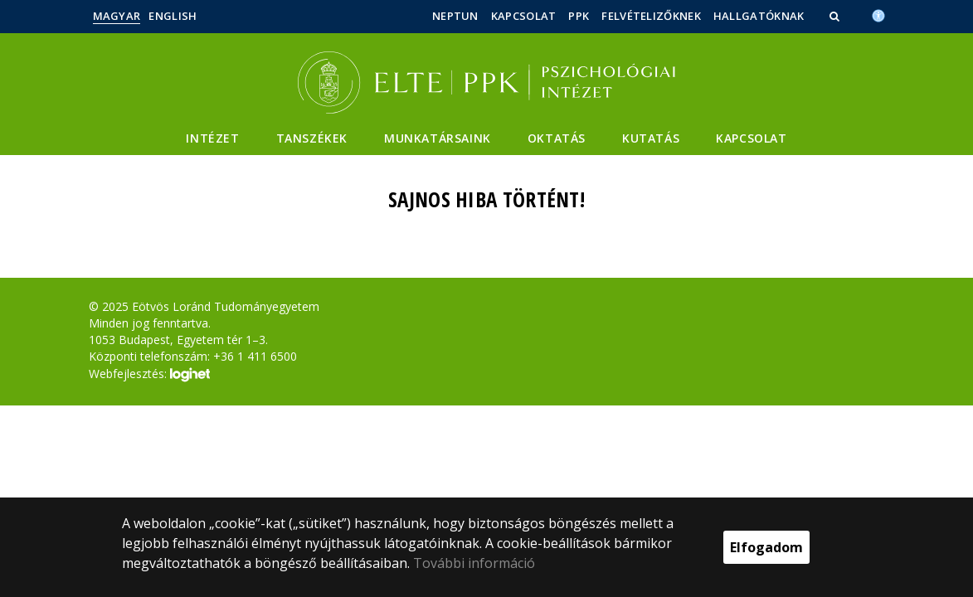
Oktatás (557, 138)
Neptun (455, 15)
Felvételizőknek (651, 15)
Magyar (117, 15)
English (172, 15)
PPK (578, 15)
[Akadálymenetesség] (878, 14)
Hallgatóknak (759, 15)
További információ (474, 563)
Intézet (212, 138)
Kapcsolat (524, 15)
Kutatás (650, 138)
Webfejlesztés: (149, 375)
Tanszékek (312, 138)
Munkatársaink (437, 138)
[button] (836, 15)
